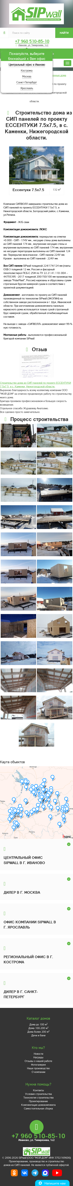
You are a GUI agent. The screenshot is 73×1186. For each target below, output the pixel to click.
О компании (38, 1071)
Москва (26, 76)
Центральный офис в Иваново (27, 64)
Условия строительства (38, 1093)
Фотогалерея (38, 1064)
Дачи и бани (38, 1035)
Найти (64, 32)
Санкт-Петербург (26, 82)
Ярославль (26, 88)
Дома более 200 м (38, 1031)
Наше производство (38, 1068)
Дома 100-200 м (38, 1028)
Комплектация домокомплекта (38, 1104)
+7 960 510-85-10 (32, 41)
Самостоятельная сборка (38, 1108)
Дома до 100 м (38, 1024)
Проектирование (38, 1101)
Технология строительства (38, 1097)
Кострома (27, 70)
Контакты (38, 1090)
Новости (38, 1053)
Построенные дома (55, 75)
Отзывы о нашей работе (38, 1060)
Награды (38, 1057)
